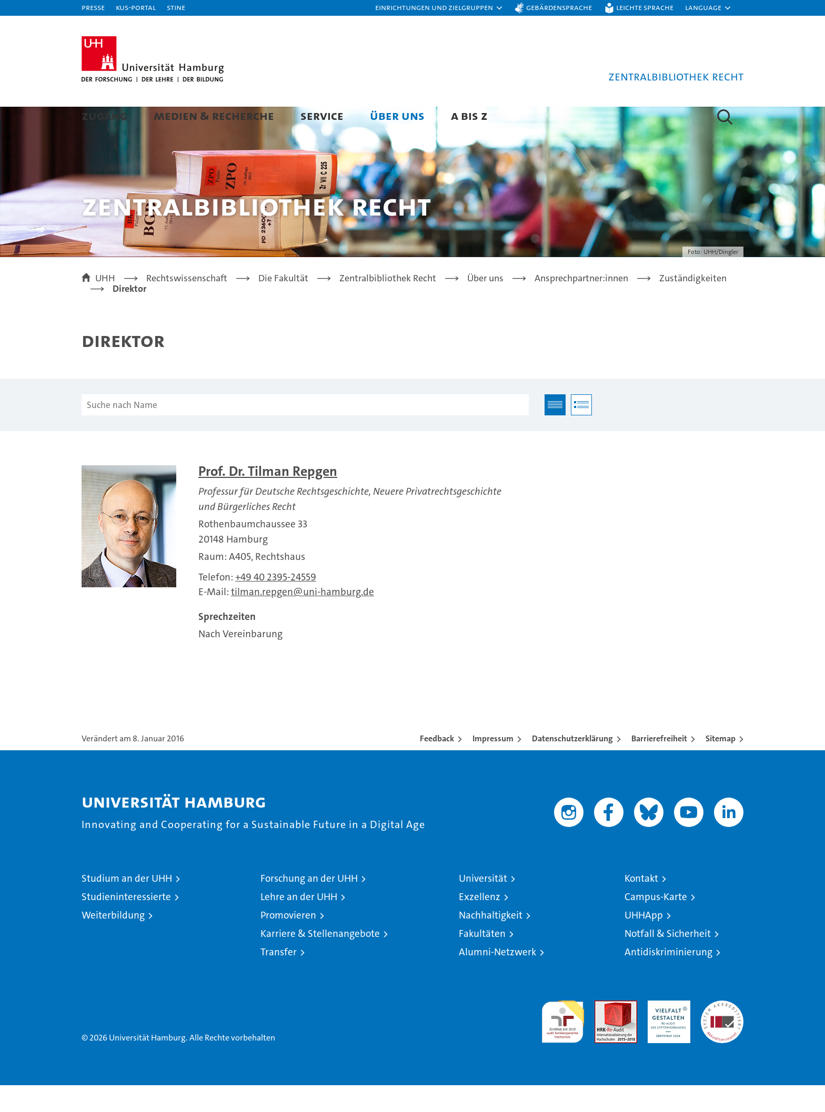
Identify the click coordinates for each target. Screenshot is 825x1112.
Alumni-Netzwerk (497, 978)
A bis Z (469, 115)
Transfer (278, 978)
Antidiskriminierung (668, 978)
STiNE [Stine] (176, 7)
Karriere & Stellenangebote (320, 960)
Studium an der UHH (127, 905)
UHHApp (644, 941)
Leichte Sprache (644, 7)
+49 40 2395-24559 (275, 603)
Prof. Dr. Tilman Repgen (267, 498)
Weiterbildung (113, 941)
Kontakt (641, 905)
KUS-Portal (136, 7)
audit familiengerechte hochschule (562, 1043)
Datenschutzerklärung (572, 765)
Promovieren (288, 941)
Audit (605, 1032)
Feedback (437, 765)
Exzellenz (479, 923)
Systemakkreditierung (722, 1032)
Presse (93, 7)
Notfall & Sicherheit (668, 960)
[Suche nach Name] (305, 431)
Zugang (104, 115)
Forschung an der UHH (309, 905)
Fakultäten (482, 960)
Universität (483, 905)
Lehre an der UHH (298, 923)
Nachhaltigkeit (490, 941)
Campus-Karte (656, 923)
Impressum (493, 765)
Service (322, 115)
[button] (439, 8)
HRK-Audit (666, 1032)
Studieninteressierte (126, 923)
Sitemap (721, 765)
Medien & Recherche (214, 115)
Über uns (397, 115)
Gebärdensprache (559, 7)
